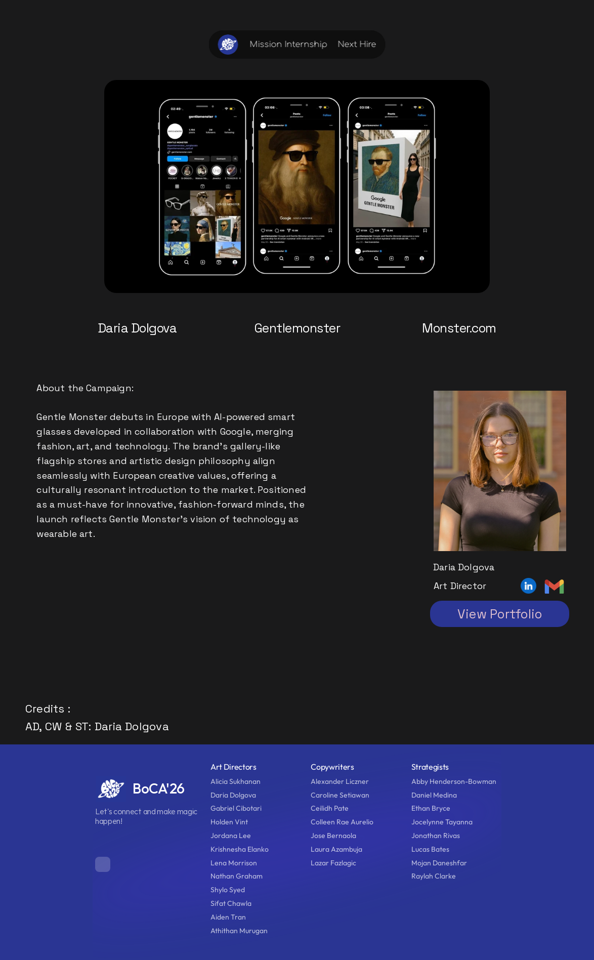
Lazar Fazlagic (333, 862)
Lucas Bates (431, 849)
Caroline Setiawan (340, 795)
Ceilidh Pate (330, 808)
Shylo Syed (227, 889)
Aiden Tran (228, 917)
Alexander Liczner (340, 781)
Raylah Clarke (433, 876)
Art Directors (233, 767)
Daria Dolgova (234, 795)
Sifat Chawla (230, 903)
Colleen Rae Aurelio (342, 821)
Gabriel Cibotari (236, 808)
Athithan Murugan (239, 930)
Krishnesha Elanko (239, 849)
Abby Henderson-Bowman (453, 781)
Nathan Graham (236, 876)
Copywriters (332, 767)
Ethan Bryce (430, 808)
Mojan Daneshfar (439, 862)
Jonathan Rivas (435, 835)
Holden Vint (229, 821)
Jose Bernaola (334, 835)
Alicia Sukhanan (235, 781)
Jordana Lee (230, 835)
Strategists (430, 767)
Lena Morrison (233, 862)
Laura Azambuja (336, 849)
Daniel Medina (434, 795)
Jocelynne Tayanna (442, 821)
